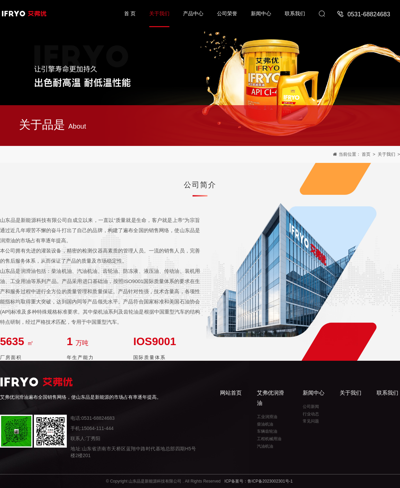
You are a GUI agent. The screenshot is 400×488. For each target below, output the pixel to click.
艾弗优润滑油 (270, 398)
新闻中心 (313, 393)
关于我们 (386, 154)
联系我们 (387, 393)
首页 (366, 154)
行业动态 (311, 414)
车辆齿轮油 (267, 431)
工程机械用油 (269, 438)
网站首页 (231, 393)
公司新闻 (311, 406)
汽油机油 (265, 446)
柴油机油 (265, 424)
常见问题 (311, 421)
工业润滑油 (267, 416)
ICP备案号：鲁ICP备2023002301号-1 (258, 481)
